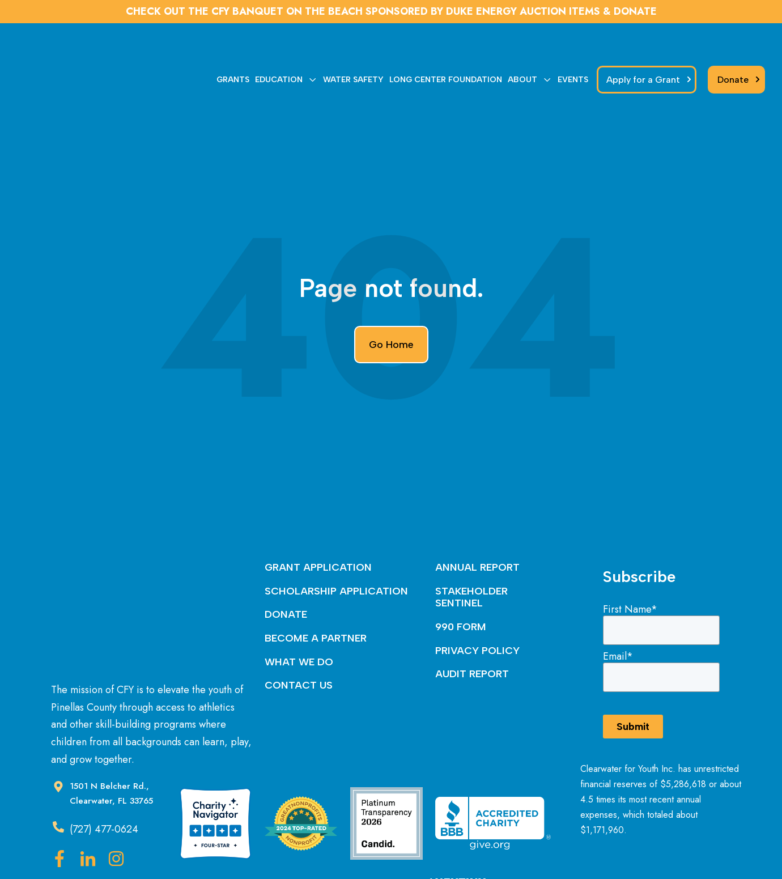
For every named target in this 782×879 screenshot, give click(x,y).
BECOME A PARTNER (316, 586)
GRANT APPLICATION (318, 515)
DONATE (286, 562)
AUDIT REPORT (472, 621)
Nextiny (429, 848)
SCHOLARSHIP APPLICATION (336, 539)
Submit (633, 674)
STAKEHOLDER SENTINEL (471, 545)
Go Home (391, 292)
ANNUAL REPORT (477, 515)
